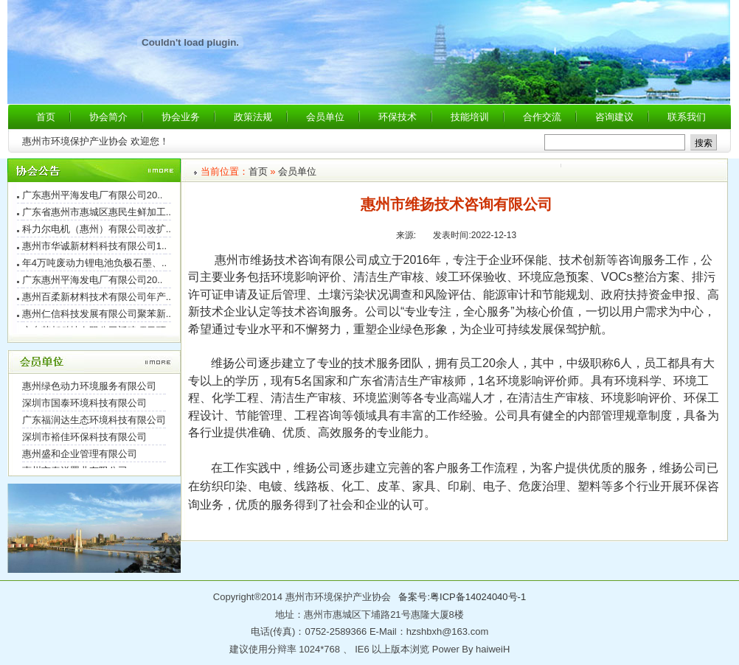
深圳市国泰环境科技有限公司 (84, 404)
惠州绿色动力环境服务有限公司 (89, 387)
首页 (258, 171)
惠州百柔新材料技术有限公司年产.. (96, 298)
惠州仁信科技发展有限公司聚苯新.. (96, 315)
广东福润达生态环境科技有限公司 (94, 421)
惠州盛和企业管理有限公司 (79, 455)
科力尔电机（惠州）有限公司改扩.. (96, 230)
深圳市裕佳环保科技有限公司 (84, 438)
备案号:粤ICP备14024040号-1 (462, 596)
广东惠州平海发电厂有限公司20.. (92, 196)
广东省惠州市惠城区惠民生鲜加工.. (96, 213)
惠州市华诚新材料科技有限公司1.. (94, 247)
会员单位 (297, 171)
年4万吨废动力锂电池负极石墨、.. (94, 264)
